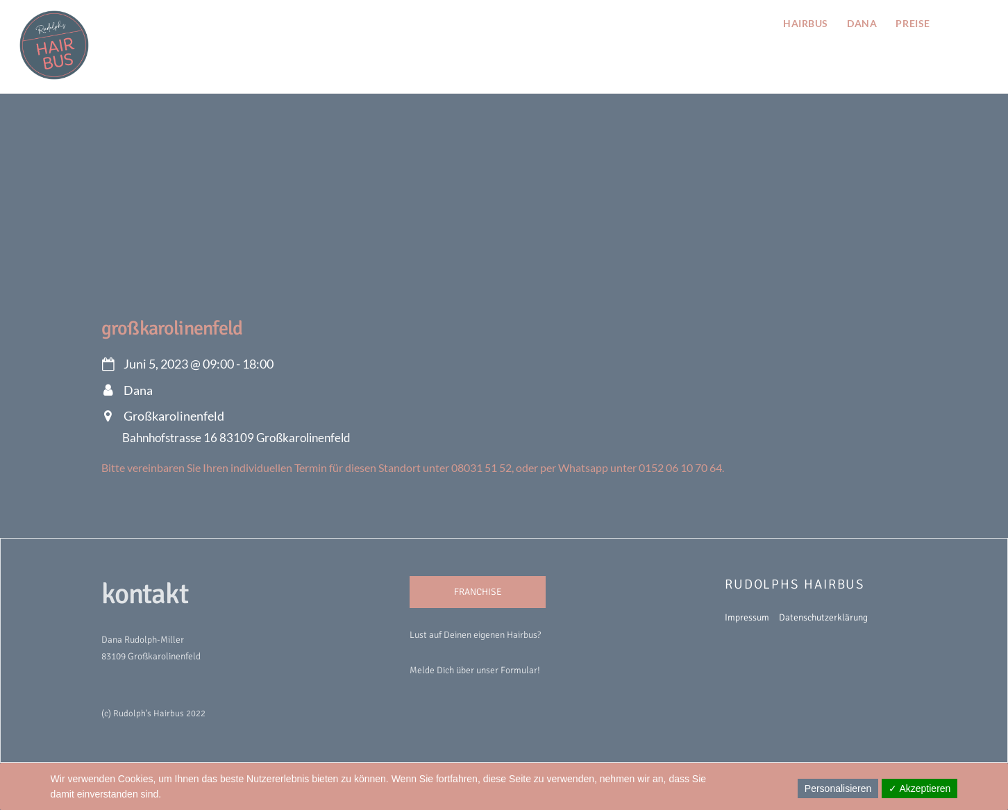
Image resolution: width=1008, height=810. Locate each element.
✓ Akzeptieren (919, 788)
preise (913, 23)
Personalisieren (838, 788)
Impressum (747, 617)
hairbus (805, 23)
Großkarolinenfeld (172, 328)
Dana (862, 23)
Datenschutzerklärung (823, 617)
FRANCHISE (478, 592)
